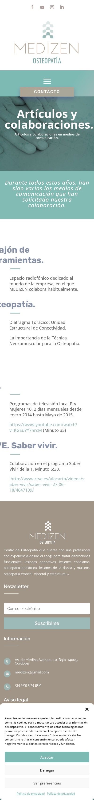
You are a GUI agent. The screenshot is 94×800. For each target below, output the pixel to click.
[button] (87, 709)
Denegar (47, 770)
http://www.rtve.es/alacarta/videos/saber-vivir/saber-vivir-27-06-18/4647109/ (46, 484)
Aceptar (47, 757)
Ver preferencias (47, 783)
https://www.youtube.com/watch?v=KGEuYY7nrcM (43, 427)
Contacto (47, 91)
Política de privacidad (31, 794)
